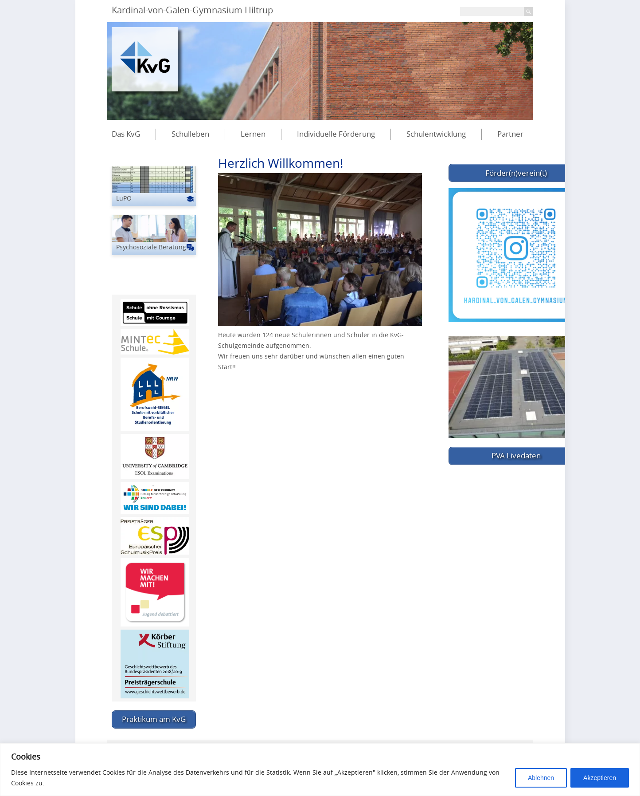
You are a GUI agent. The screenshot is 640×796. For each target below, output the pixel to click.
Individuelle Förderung (336, 134)
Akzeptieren (599, 777)
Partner (510, 134)
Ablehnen (541, 777)
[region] (320, 769)
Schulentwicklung (436, 134)
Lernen (253, 134)
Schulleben (190, 134)
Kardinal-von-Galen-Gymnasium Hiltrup (192, 10)
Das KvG (126, 134)
